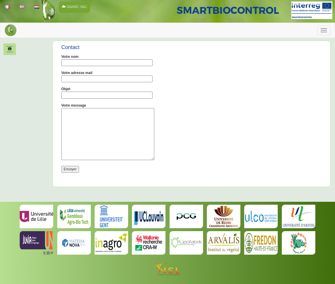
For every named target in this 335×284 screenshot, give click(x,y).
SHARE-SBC (74, 7)
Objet (107, 92)
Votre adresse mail (107, 76)
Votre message (107, 132)
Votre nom (107, 60)
